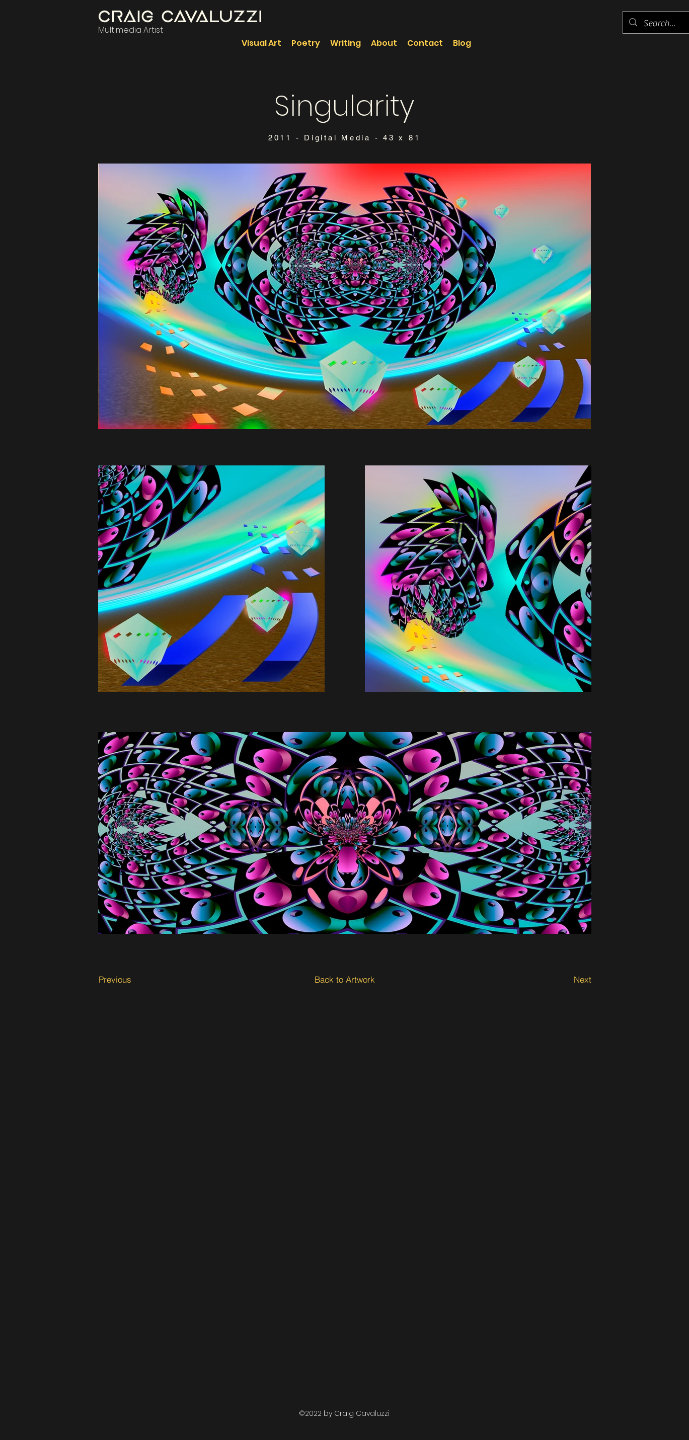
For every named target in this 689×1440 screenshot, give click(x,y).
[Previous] (114, 979)
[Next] (567, 979)
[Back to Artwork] (344, 979)
